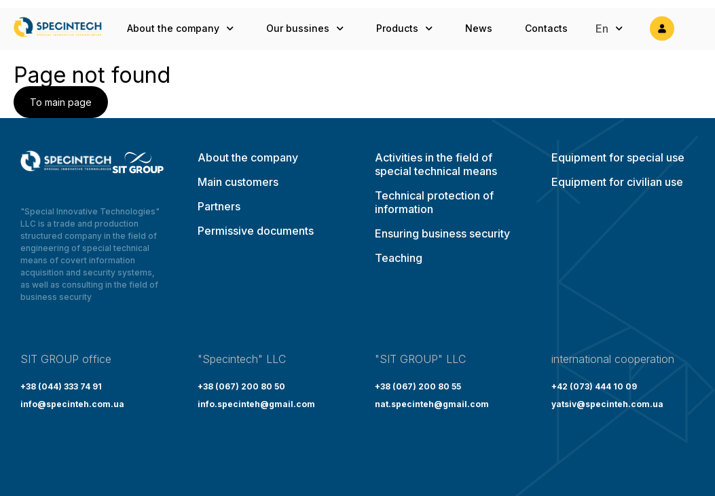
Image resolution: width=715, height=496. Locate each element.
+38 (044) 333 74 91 (61, 386)
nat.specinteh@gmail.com (432, 404)
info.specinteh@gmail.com (256, 404)
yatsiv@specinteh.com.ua (607, 404)
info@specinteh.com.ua (72, 404)
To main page (61, 102)
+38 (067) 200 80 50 (241, 386)
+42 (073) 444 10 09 (594, 386)
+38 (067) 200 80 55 (418, 386)
